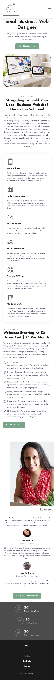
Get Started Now (27, 46)
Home (27, 646)
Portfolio (27, 661)
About (27, 651)
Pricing (27, 656)
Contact (27, 666)
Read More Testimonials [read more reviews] (27, 596)
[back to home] (10, 9)
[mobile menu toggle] (49, 9)
